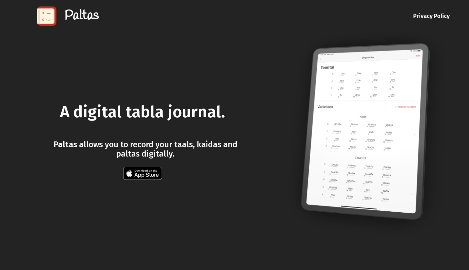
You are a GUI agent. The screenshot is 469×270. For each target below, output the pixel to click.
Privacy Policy (431, 16)
